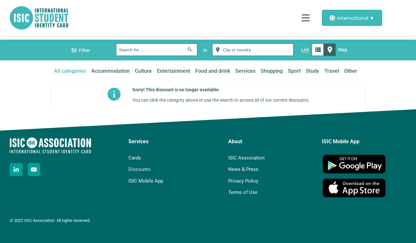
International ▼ (352, 18)
